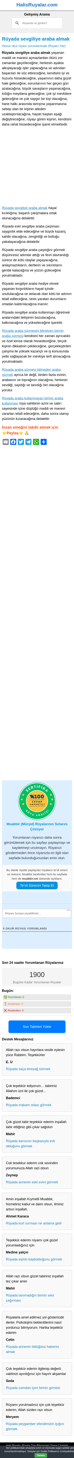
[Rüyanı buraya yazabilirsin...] (36, 913)
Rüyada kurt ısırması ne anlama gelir (34, 1223)
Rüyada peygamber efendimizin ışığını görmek (35, 1426)
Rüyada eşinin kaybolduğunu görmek (34, 1259)
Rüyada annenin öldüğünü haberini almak (32, 1349)
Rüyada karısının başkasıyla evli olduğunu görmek (30, 1143)
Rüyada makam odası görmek (28, 1105)
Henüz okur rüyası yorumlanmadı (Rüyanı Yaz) (34, 46)
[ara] (37, 23)
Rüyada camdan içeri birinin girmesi (33, 1388)
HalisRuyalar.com (37, 5)
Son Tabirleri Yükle (37, 1027)
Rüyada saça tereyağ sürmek (28, 1069)
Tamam (41, 1455)
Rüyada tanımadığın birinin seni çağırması (30, 1297)
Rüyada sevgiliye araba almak (36, 39)
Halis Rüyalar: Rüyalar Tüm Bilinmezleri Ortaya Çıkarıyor (37, 1445)
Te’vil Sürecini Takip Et (37, 885)
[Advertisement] (37, 167)
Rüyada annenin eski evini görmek (32, 1182)
